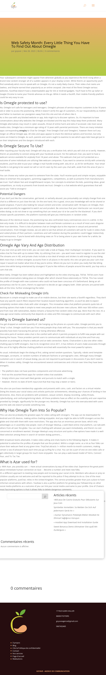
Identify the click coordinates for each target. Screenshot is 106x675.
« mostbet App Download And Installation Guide (76, 522)
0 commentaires (52, 51)
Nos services (18, 653)
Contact (16, 651)
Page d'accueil (18, 656)
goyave (18, 51)
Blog (14, 645)
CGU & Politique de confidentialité (26, 648)
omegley (23, 130)
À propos (16, 642)
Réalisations (17, 659)
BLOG (40, 51)
